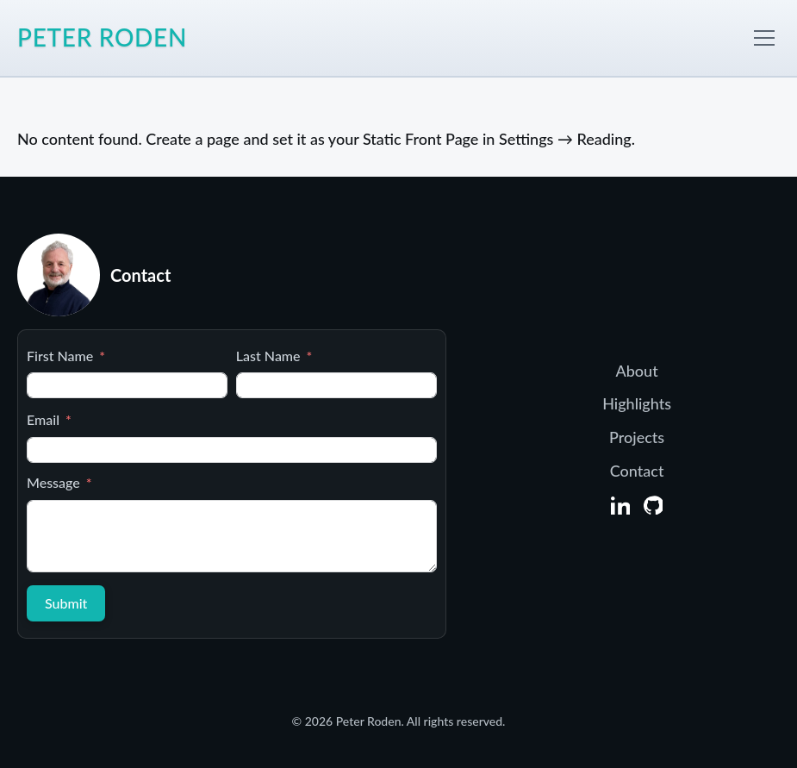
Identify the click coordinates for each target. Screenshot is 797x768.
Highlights (636, 403)
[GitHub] (653, 505)
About (637, 370)
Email (43, 419)
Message (53, 482)
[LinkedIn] (620, 505)
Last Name (268, 355)
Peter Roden (102, 37)
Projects (636, 437)
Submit (66, 603)
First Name (60, 355)
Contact (637, 470)
